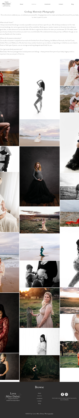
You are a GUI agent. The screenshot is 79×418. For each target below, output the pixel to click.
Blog (39, 403)
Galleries (39, 395)
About (39, 393)
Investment (39, 398)
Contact (39, 401)
